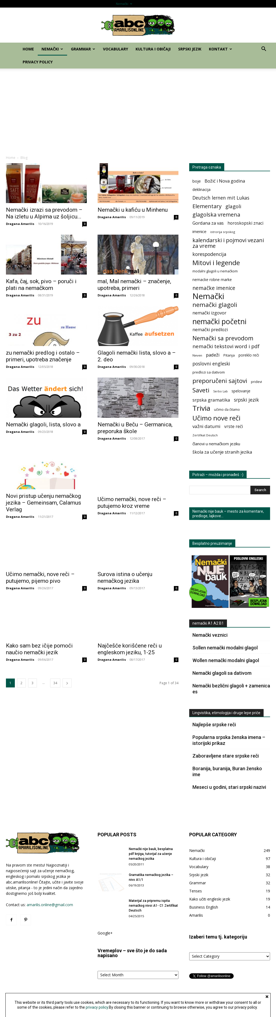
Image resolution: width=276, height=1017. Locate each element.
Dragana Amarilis (20, 224)
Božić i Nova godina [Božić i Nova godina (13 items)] (225, 181)
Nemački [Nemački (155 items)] (208, 296)
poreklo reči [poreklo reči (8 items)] (249, 355)
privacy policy (97, 1007)
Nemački (124, 4)
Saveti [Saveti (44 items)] (200, 390)
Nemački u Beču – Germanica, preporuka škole (135, 427)
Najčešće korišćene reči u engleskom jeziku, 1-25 (130, 649)
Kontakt (237, 4)
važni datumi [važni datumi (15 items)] (206, 426)
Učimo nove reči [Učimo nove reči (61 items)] (216, 418)
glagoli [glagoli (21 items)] (233, 206)
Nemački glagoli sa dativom (221, 673)
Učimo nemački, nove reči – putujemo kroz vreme (132, 497)
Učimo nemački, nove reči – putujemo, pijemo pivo (40, 577)
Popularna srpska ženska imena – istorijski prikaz (228, 740)
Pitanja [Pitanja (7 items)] (229, 355)
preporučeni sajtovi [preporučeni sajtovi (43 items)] (219, 380)
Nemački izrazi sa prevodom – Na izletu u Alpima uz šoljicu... (44, 213)
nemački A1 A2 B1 (208, 623)
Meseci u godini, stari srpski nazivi (229, 787)
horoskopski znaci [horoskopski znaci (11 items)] (245, 223)
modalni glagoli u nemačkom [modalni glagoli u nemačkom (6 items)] (215, 271)
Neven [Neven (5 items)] (197, 355)
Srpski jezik (217, 4)
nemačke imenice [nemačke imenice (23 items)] (213, 288)
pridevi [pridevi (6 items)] (256, 381)
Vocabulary (168, 4)
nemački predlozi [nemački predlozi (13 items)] (210, 330)
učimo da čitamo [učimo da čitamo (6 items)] (227, 409)
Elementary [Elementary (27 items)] (207, 206)
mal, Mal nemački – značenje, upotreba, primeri (134, 284)
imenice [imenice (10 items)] (199, 231)
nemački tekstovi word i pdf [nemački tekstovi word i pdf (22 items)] (226, 346)
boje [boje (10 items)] (196, 181)
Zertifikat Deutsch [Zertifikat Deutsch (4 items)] (205, 435)
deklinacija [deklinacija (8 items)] (201, 189)
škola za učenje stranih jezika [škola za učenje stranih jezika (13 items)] (222, 452)
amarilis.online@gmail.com (50, 904)
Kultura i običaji (193, 4)
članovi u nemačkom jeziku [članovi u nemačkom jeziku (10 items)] (216, 443)
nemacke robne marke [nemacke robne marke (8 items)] (212, 279)
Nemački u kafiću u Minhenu (133, 210)
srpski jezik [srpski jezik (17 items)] (246, 400)
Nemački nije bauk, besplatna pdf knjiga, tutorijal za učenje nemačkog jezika (151, 854)
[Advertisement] (138, 109)
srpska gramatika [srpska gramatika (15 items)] (211, 400)
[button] (263, 49)
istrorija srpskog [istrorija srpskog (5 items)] (222, 232)
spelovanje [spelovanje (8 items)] (241, 390)
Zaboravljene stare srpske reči (225, 756)
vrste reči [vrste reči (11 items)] (233, 426)
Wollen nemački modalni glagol (225, 660)
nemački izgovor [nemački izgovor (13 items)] (209, 313)
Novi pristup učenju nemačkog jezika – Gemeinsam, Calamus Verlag (43, 503)
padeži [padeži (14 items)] (213, 355)
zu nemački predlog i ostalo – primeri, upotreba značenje (43, 356)
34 (55, 683)
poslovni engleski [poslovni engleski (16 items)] (211, 364)
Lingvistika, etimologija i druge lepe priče (226, 713)
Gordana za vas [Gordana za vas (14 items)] (208, 223)
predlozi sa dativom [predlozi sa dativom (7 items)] (208, 372)
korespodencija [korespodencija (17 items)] (209, 254)
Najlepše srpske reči (214, 724)
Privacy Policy (260, 4)
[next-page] (67, 683)
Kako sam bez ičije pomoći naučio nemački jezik (39, 649)
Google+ (105, 933)
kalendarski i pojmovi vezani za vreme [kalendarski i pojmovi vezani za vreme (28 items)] (228, 243)
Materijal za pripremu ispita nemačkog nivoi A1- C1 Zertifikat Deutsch (153, 905)
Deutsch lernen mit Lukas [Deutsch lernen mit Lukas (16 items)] (220, 198)
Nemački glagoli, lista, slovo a (43, 424)
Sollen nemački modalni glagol (225, 647)
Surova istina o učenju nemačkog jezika (125, 577)
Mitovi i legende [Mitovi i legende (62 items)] (216, 262)
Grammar (146, 4)
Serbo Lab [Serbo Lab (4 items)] (220, 391)
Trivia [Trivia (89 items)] (201, 408)
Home (106, 4)
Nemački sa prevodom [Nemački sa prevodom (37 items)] (222, 338)
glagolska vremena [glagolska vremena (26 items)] (216, 214)
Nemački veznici (209, 635)
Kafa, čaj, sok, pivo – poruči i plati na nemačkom (41, 284)
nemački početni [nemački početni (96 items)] (219, 321)
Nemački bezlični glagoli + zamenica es (231, 688)
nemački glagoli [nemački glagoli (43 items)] (214, 304)
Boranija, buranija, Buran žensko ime (227, 771)
